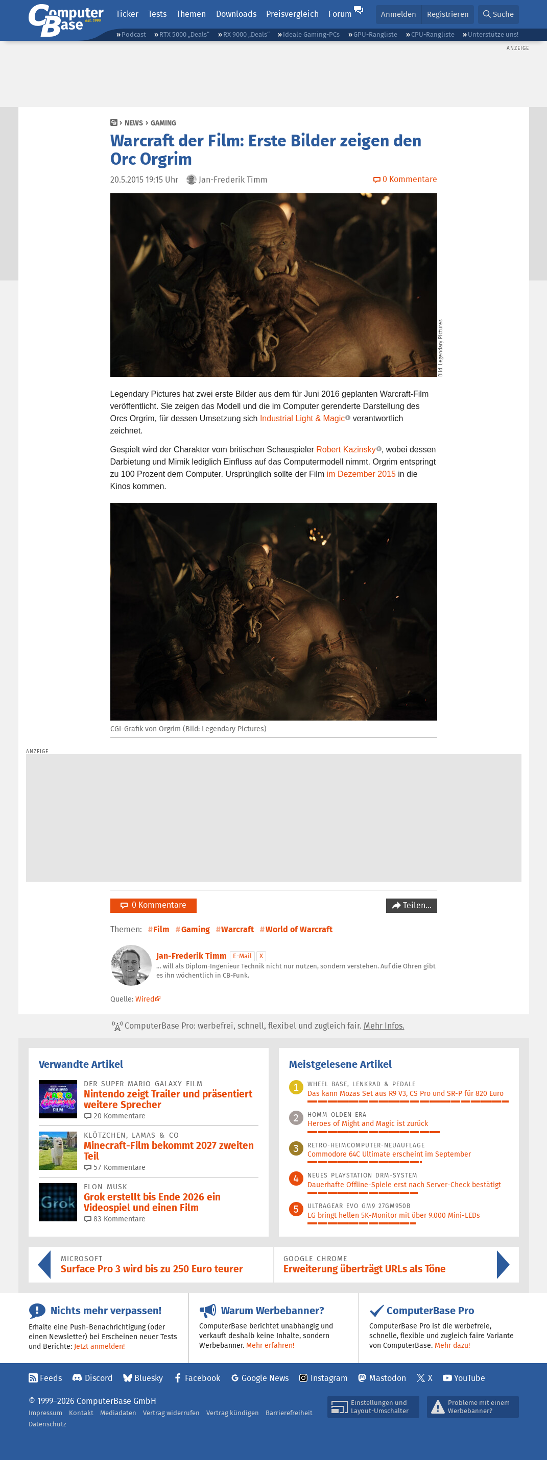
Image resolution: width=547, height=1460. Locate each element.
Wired (144, 999)
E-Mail (242, 956)
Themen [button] (191, 14)
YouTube (469, 1378)
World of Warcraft (299, 929)
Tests (157, 14)
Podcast (134, 34)
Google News (265, 1378)
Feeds (51, 1378)
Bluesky (148, 1378)
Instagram (329, 1378)
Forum (340, 14)
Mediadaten (118, 1413)
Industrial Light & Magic (302, 418)
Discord (99, 1378)
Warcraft (237, 929)
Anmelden (398, 14)
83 (115, 1219)
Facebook (202, 1378)
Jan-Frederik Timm (191, 956)
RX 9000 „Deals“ (246, 34)
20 (115, 1116)
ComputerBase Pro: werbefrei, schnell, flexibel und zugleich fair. (258, 1026)
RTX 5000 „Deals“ (184, 34)
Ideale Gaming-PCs (311, 34)
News (134, 122)
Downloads (236, 14)
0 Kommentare (153, 905)
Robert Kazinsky (346, 449)
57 (115, 1167)
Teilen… (416, 905)
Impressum (45, 1413)
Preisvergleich (292, 14)
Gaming (163, 122)
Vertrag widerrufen (171, 1413)
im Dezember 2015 (361, 474)
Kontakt (81, 1413)
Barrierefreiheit (289, 1413)
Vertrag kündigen (232, 1413)
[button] (498, 14)
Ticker (127, 14)
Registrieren (448, 14)
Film (161, 929)
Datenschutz (47, 1424)
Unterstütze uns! (493, 34)
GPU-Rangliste (375, 34)
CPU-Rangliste (433, 34)
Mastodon (387, 1378)
